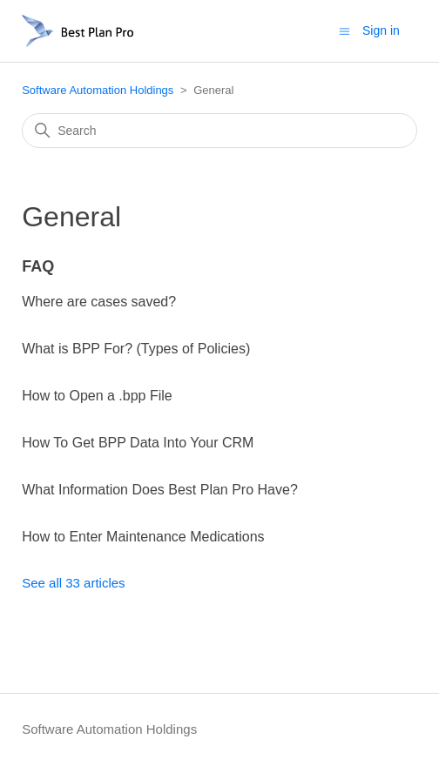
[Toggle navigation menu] (344, 30)
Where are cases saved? (99, 301)
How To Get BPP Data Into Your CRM (137, 442)
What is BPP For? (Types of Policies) (136, 348)
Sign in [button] (381, 30)
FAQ (38, 266)
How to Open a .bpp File (97, 395)
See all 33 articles (73, 582)
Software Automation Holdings (97, 90)
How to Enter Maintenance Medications (143, 536)
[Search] (219, 130)
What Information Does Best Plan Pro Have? (160, 489)
